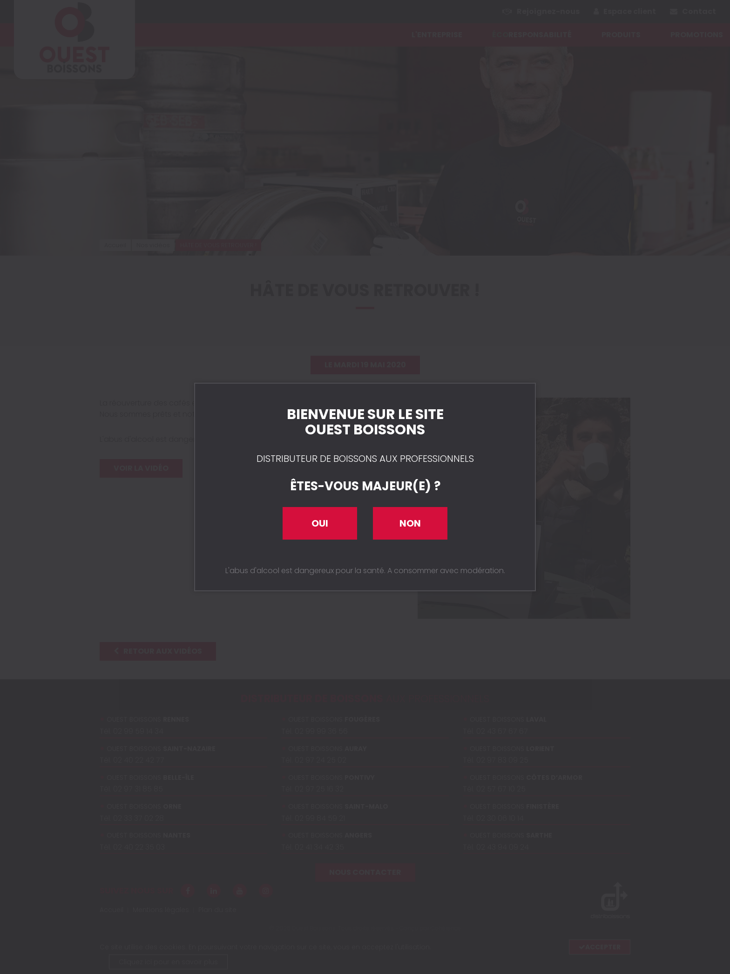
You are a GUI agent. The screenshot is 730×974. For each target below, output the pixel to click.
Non (410, 523)
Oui (319, 523)
